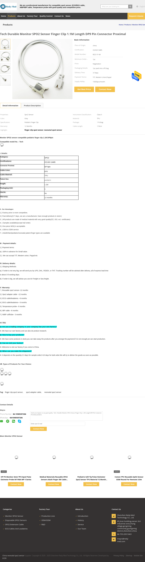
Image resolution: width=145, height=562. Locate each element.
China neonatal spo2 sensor (13, 555)
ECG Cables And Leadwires (15, 528)
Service (79, 524)
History (79, 520)
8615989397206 (16, 418)
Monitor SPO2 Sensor (13, 516)
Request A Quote (136, 16)
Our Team (80, 528)
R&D (42, 524)
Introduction (81, 516)
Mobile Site (138, 555)
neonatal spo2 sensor (52, 392)
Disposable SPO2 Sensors (15, 520)
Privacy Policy (119, 555)
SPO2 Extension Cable (13, 524)
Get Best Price (84, 89)
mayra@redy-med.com (123, 540)
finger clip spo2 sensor (14, 392)
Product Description (32, 105)
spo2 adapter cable (33, 392)
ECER (4, 558)
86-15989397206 (19, 414)
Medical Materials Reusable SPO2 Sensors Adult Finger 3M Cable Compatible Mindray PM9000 (54, 479)
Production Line (47, 516)
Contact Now (105, 89)
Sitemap (129, 555)
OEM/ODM (45, 520)
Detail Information (10, 105)
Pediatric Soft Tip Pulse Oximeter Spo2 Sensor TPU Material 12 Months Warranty (91, 479)
